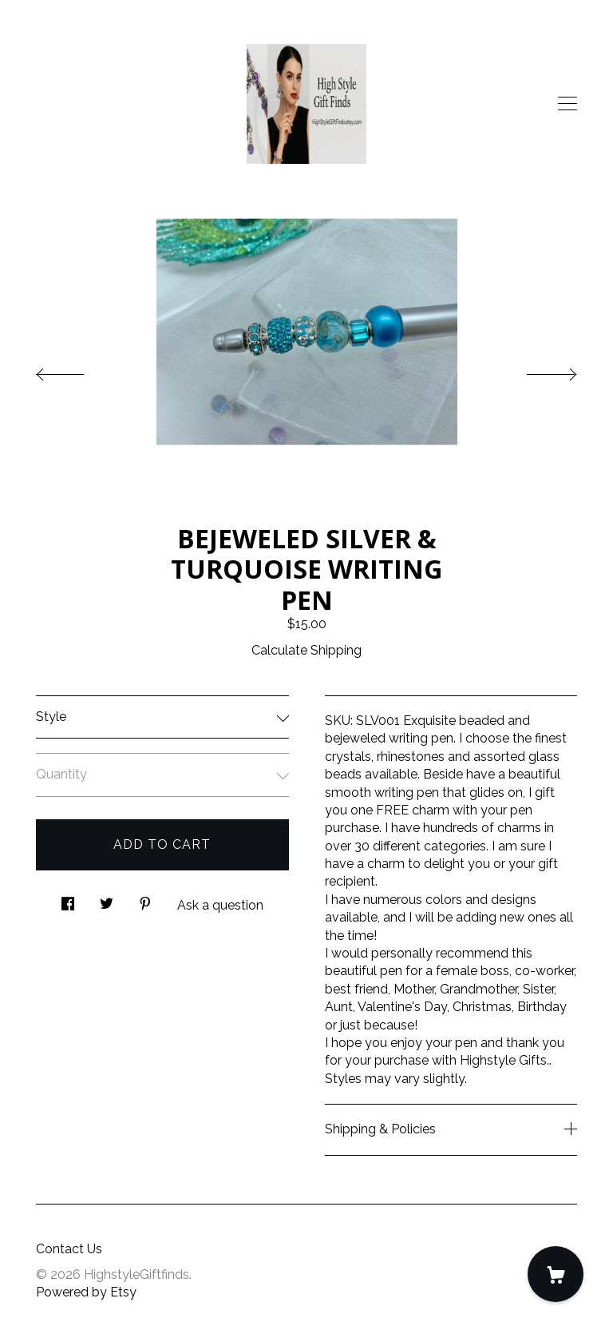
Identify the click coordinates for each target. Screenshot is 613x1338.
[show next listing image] (537, 370)
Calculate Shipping (306, 650)
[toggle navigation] (567, 104)
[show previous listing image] (76, 370)
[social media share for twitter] (106, 899)
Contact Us (69, 1248)
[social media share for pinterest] (145, 899)
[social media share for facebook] (67, 899)
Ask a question (220, 905)
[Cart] (555, 1274)
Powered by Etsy (86, 1292)
